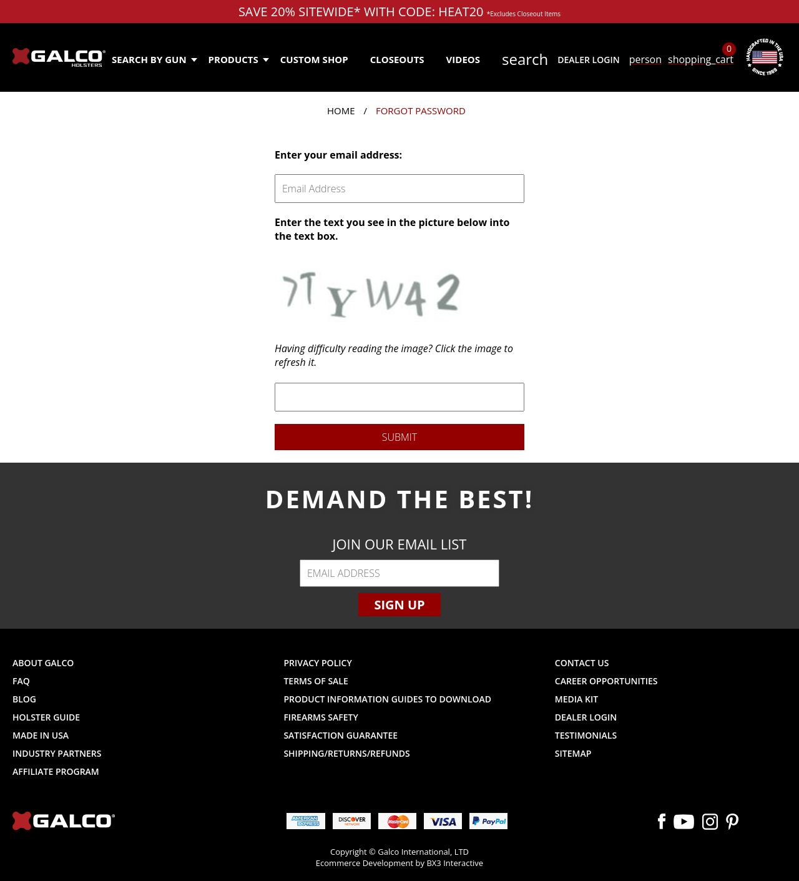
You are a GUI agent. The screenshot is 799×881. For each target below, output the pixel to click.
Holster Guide (46, 717)
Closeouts (397, 59)
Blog (24, 699)
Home (341, 110)
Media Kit (576, 699)
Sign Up (399, 604)
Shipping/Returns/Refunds (346, 753)
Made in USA (40, 735)
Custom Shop (314, 59)
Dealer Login (588, 60)
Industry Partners (57, 753)
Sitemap (573, 753)
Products (238, 59)
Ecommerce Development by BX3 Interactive (399, 863)
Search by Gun (154, 59)
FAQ (21, 681)
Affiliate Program (55, 771)
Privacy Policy (317, 663)
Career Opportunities (606, 681)
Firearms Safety (320, 717)
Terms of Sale (315, 681)
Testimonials (586, 735)
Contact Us (582, 663)
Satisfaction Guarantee (340, 735)
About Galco (43, 663)
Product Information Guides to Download (387, 699)
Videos (463, 59)
